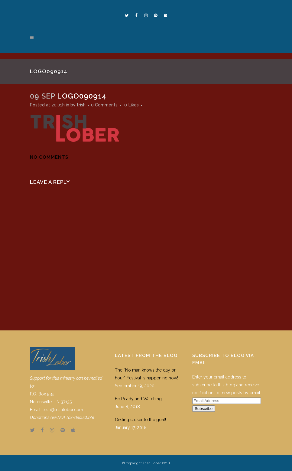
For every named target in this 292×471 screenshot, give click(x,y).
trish (81, 104)
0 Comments (104, 104)
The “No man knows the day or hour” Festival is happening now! (146, 374)
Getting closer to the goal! (140, 419)
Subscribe (204, 408)
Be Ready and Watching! (139, 398)
